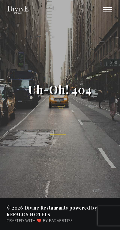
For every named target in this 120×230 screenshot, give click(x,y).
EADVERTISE (61, 220)
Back (59, 108)
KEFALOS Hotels (28, 214)
